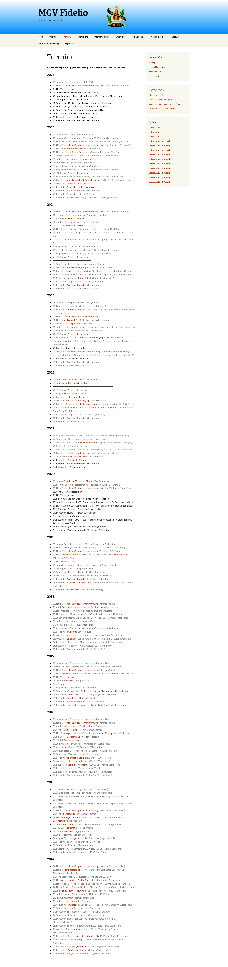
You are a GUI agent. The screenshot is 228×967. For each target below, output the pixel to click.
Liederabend (67, 824)
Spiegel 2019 (154, 127)
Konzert (69, 638)
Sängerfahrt (78, 152)
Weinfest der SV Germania (77, 747)
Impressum (70, 43)
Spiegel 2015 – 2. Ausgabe (160, 150)
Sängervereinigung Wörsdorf (90, 771)
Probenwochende (80, 456)
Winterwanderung (76, 589)
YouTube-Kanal (138, 36)
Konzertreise (72, 827)
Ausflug (72, 631)
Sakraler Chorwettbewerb (73, 148)
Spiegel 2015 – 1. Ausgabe (160, 154)
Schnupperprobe (73, 309)
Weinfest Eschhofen (78, 173)
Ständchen (69, 393)
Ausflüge (153, 62)
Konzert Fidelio (76, 572)
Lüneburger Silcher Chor (159, 95)
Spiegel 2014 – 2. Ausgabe (160, 159)
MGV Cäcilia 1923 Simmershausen (163, 108)
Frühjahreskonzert (71, 729)
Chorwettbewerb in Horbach (75, 383)
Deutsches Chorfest (77, 736)
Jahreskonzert (72, 267)
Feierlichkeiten (155, 67)
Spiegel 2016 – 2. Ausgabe (160, 141)
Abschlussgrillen (72, 838)
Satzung (175, 36)
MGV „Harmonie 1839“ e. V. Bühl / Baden (166, 104)
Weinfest (72, 257)
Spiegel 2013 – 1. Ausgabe (160, 172)
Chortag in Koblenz (77, 460)
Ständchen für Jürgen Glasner (78, 481)
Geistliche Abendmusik (78, 764)
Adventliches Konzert (78, 852)
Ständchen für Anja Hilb (79, 582)
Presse (152, 76)
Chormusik (120, 36)
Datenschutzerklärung (48, 43)
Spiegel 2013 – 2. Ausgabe (160, 168)
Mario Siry (107, 575)
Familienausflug (73, 271)
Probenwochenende (90, 691)
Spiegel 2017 (154, 136)
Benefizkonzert (76, 757)
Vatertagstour (67, 677)
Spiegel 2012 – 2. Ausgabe (160, 177)
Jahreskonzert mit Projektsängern (82, 180)
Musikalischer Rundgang (91, 337)
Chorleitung (82, 36)
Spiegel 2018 (154, 132)
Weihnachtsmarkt (76, 284)
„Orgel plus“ (82, 946)
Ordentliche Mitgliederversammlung (80, 85)
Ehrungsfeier (83, 277)
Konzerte (153, 71)
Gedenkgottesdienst (75, 351)
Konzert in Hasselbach (73, 218)
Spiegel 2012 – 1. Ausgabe (160, 181)
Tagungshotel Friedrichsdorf (116, 691)
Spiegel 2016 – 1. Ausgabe (160, 145)
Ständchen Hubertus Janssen (81, 187)
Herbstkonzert (74, 694)
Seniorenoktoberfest (76, 397)
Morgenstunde (77, 614)
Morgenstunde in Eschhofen (74, 880)
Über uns (53, 36)
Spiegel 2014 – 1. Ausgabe (160, 163)
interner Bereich (101, 36)
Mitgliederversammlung (90, 442)
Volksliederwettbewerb (72, 890)
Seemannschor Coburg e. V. (161, 99)
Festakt (78, 379)
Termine (67, 36)
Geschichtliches (158, 36)
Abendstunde (68, 813)
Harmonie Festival (74, 225)
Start (40, 36)
